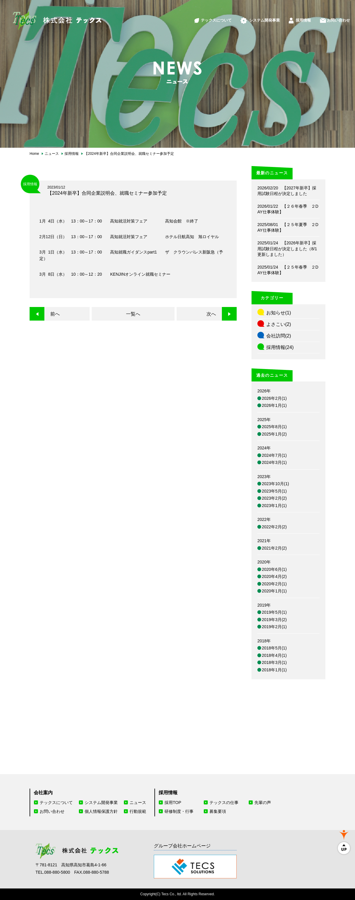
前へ (55, 313)
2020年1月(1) (274, 591)
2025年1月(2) (274, 434)
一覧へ (133, 313)
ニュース (138, 802)
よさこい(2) (278, 324)
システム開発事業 (248, 17)
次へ (211, 313)
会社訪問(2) (278, 335)
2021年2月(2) (274, 548)
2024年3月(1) (274, 462)
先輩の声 (262, 802)
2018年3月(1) (274, 662)
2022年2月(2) (274, 526)
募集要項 (217, 811)
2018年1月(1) (274, 669)
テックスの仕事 (223, 802)
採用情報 (292, 17)
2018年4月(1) (274, 655)
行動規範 (138, 811)
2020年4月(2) (274, 576)
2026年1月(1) (274, 405)
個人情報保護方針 (101, 811)
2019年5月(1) (274, 612)
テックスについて (193, 17)
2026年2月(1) (274, 398)
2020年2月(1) (274, 583)
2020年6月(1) (274, 569)
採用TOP (172, 802)
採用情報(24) (279, 347)
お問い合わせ (332, 17)
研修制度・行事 (178, 811)
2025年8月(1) (274, 426)
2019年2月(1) (274, 626)
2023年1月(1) (274, 505)
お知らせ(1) (278, 312)
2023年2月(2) (274, 498)
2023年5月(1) (274, 491)
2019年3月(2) (274, 619)
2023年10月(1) (275, 483)
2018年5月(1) (274, 648)
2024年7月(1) (274, 455)
